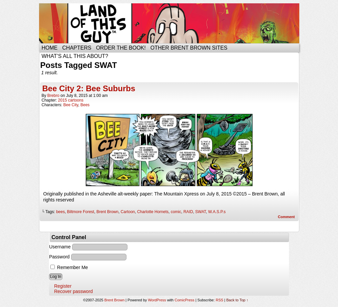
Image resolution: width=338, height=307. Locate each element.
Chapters (76, 48)
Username (60, 246)
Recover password (73, 291)
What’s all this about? (75, 56)
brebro (53, 95)
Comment (286, 217)
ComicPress (184, 300)
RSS (220, 300)
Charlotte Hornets (152, 211)
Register (62, 286)
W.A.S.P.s (217, 211)
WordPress (157, 300)
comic (176, 211)
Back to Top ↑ (237, 300)
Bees (84, 105)
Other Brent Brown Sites (189, 48)
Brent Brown (107, 211)
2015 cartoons (70, 100)
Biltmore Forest (80, 211)
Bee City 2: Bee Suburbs (88, 88)
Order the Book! (121, 48)
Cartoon (128, 211)
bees (60, 211)
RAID (188, 211)
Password (59, 256)
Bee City (70, 105)
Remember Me (69, 267)
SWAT (200, 211)
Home (50, 48)
